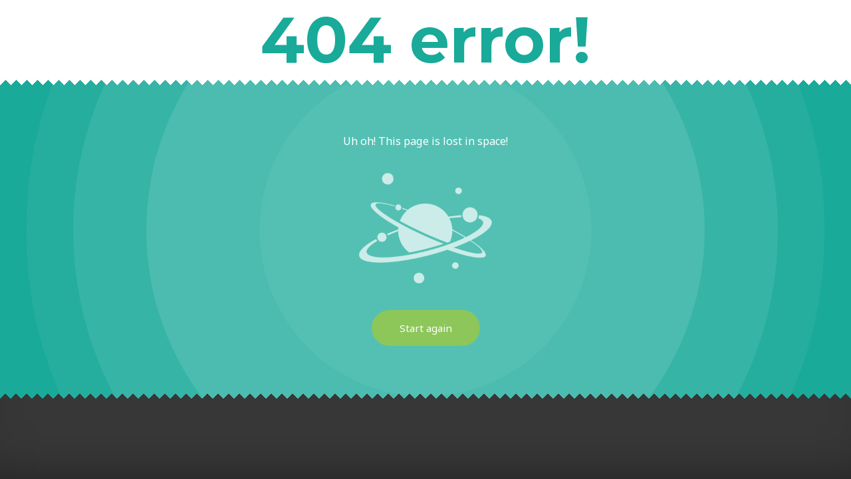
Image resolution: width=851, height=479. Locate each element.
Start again (426, 328)
